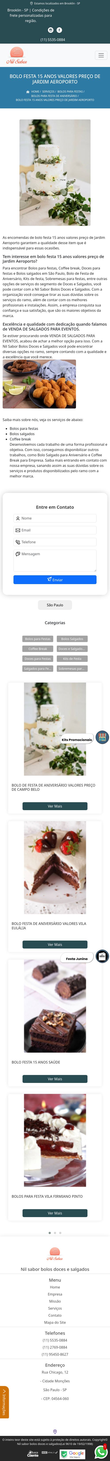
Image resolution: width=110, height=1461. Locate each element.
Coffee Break (37, 649)
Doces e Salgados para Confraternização (73, 649)
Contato (55, 1315)
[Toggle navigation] (101, 55)
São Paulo (55, 605)
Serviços (55, 1308)
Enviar (57, 579)
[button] (49, 1233)
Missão (55, 1301)
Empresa (55, 1294)
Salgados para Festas (38, 668)
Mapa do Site (55, 1322)
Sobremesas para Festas (73, 668)
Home (55, 1287)
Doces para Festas (38, 659)
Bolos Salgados (72, 639)
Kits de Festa (72, 659)
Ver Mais (55, 806)
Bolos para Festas (38, 639)
